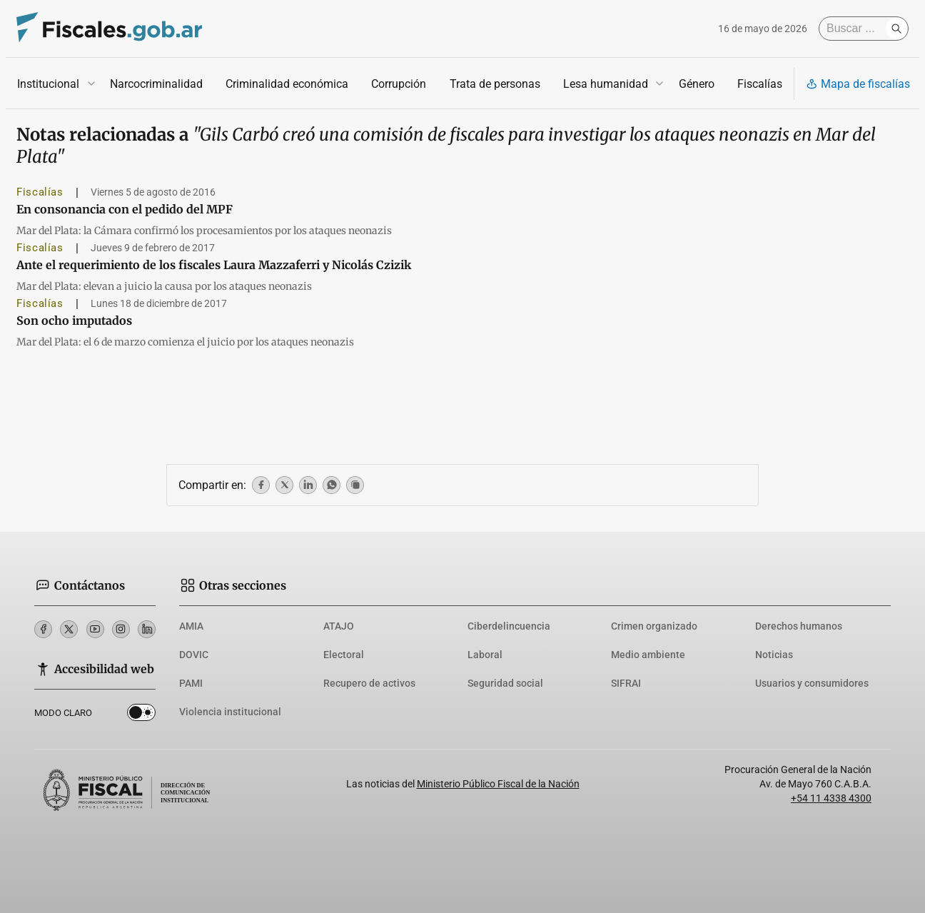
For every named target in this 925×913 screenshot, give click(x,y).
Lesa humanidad (605, 84)
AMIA (191, 626)
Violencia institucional (230, 711)
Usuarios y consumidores (812, 683)
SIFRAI (626, 683)
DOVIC (193, 654)
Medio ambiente (648, 654)
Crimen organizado (654, 626)
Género (696, 84)
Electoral (343, 654)
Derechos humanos (798, 626)
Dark (141, 715)
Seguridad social (505, 683)
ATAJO (338, 626)
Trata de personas (495, 84)
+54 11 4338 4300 (831, 798)
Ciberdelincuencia (508, 626)
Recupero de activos (369, 683)
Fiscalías (759, 84)
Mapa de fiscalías (858, 84)
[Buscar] (855, 28)
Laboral (484, 654)
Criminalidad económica (287, 84)
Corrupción (398, 84)
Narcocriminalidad (156, 84)
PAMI (191, 683)
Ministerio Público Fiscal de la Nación (498, 784)
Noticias (774, 654)
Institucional (48, 84)
